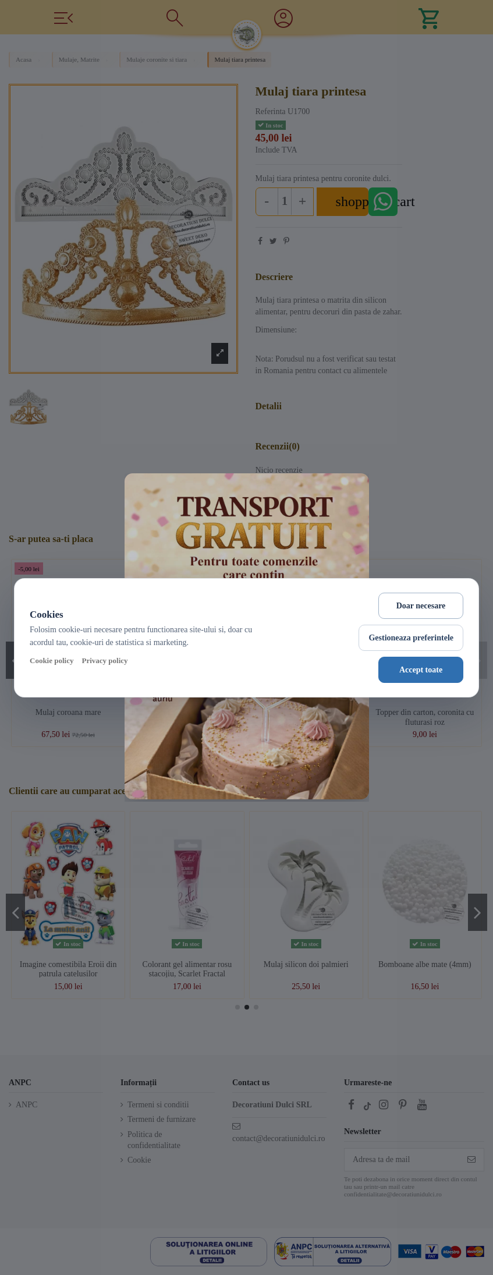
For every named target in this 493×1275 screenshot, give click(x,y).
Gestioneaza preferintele (410, 637)
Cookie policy (51, 660)
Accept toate (420, 669)
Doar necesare (421, 605)
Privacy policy (104, 660)
